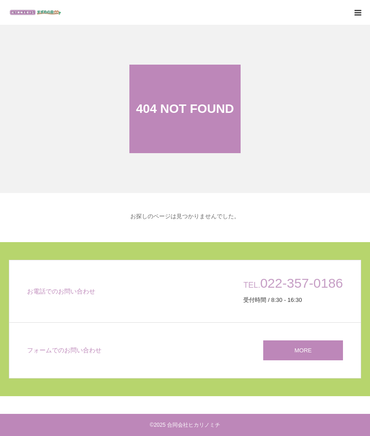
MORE (303, 350)
